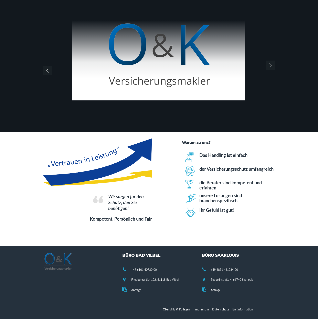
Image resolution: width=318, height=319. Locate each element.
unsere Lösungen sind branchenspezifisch (220, 198)
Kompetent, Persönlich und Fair (121, 219)
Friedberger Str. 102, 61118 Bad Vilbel (155, 279)
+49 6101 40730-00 (144, 269)
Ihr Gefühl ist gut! (216, 210)
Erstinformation (242, 309)
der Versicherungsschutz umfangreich (236, 169)
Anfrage (136, 290)
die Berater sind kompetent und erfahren (230, 185)
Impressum (202, 309)
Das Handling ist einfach (223, 155)
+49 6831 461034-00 (224, 269)
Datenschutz (221, 309)
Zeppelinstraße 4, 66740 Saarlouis (232, 279)
